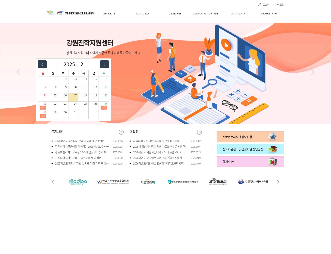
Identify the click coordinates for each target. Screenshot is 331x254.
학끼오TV (228, 161)
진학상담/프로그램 (205, 14)
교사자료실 (237, 14)
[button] (18, 72)
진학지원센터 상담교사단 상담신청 (242, 149)
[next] (104, 64)
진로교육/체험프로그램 (142, 17)
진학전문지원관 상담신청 (237, 137)
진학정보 (175, 14)
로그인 (266, 4)
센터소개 (109, 14)
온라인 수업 (269, 14)
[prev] (42, 64)
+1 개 (43, 107)
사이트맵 (279, 4)
